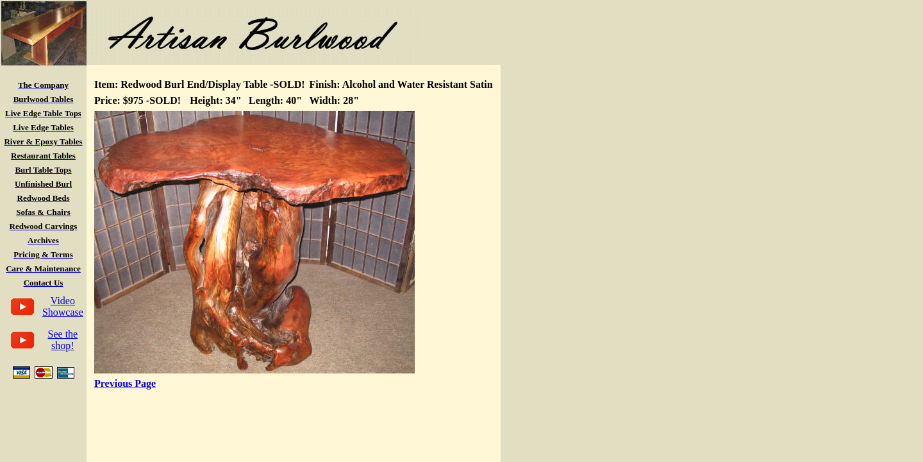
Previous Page (125, 383)
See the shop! (63, 340)
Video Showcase (62, 306)
